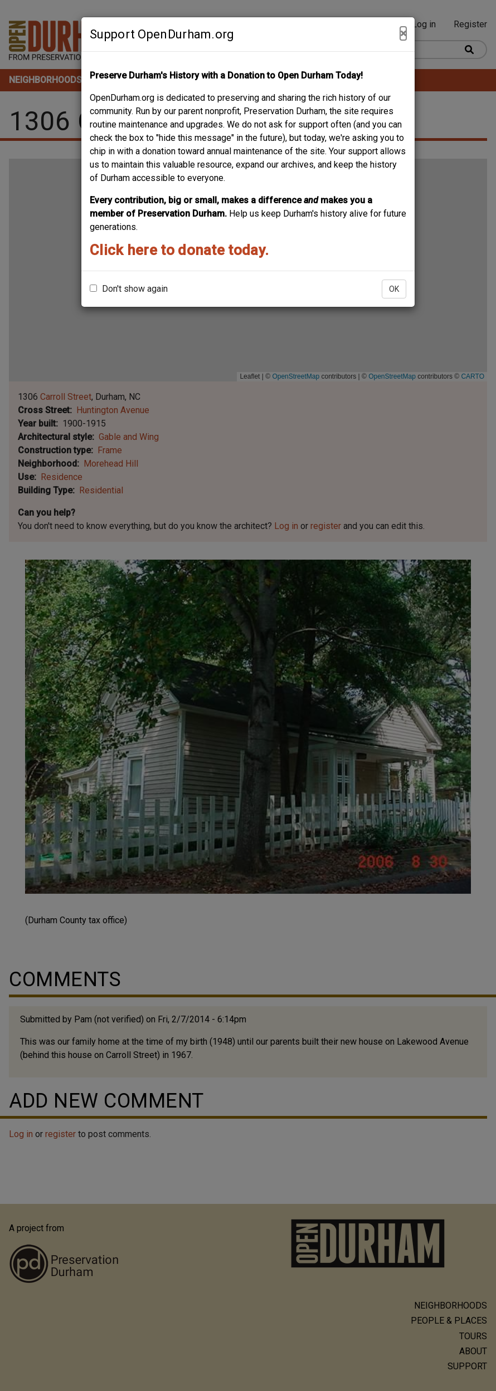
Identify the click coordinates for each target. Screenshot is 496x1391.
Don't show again (129, 288)
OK (394, 289)
